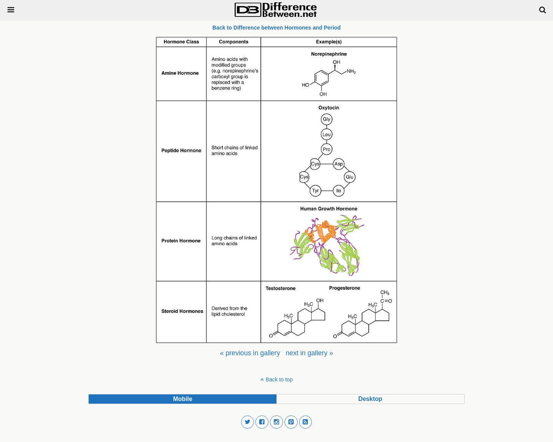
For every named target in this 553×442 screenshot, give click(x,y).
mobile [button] (182, 399)
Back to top (279, 379)
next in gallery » (309, 353)
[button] (247, 422)
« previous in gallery (250, 353)
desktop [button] (370, 399)
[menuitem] (250, 353)
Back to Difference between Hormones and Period (276, 28)
